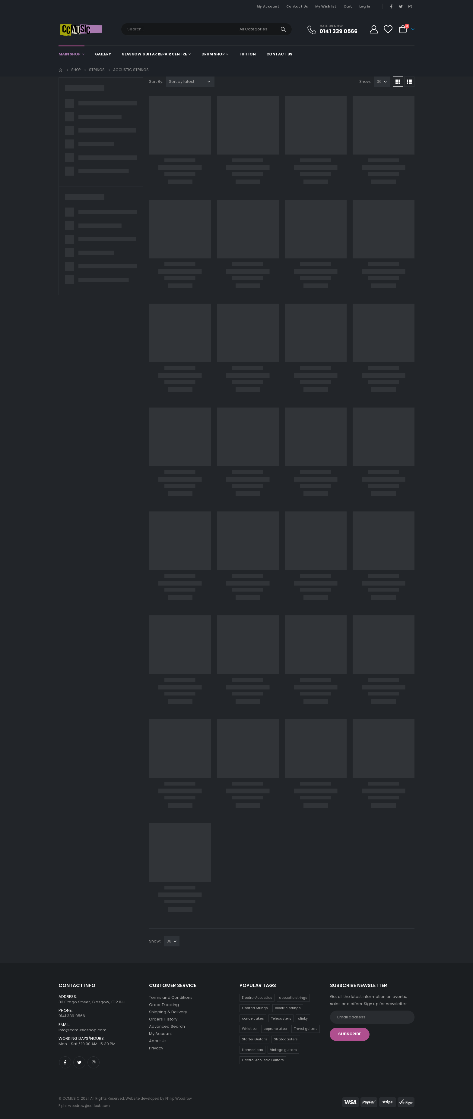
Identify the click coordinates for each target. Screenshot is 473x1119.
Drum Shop (213, 54)
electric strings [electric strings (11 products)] (288, 1007)
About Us (158, 1041)
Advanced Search (167, 1026)
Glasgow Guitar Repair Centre (154, 54)
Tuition (247, 54)
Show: (365, 81)
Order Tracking (164, 1005)
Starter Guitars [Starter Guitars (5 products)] (254, 1039)
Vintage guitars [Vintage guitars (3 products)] (283, 1049)
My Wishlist (326, 6)
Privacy (156, 1048)
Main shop (70, 54)
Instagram (93, 1062)
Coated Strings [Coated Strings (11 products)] (255, 1007)
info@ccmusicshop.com (82, 1030)
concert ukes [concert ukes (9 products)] (253, 1018)
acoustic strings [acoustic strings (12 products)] (293, 997)
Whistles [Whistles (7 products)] (249, 1028)
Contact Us (297, 6)
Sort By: (156, 81)
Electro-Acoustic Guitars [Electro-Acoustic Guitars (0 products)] (263, 1060)
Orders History (163, 1019)
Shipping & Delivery (168, 1012)
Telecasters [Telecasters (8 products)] (281, 1018)
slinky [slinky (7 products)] (303, 1018)
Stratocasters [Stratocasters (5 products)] (286, 1039)
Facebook (65, 1062)
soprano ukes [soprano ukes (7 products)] (275, 1028)
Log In (364, 6)
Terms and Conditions (170, 997)
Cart (348, 6)
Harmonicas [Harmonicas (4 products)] (252, 1049)
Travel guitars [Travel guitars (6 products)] (306, 1028)
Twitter (79, 1062)
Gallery (103, 54)
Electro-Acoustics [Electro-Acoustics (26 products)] (257, 997)
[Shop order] (190, 82)
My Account (268, 6)
